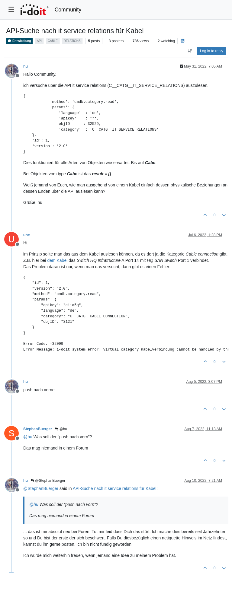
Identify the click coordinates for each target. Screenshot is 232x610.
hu (25, 66)
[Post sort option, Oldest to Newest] (190, 51)
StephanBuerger (37, 429)
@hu (61, 429)
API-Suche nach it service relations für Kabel (114, 488)
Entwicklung (19, 41)
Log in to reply (211, 51)
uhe (26, 235)
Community (68, 10)
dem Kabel (57, 260)
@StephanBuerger (48, 480)
